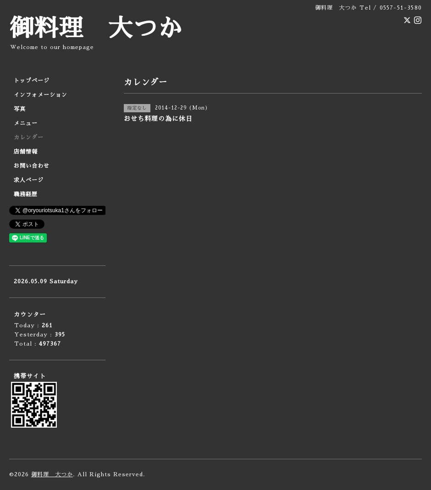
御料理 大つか (95, 29)
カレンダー (29, 137)
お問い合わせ (32, 166)
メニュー (26, 123)
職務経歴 (26, 194)
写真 (20, 109)
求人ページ (29, 180)
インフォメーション (40, 95)
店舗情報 (26, 151)
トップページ (32, 80)
